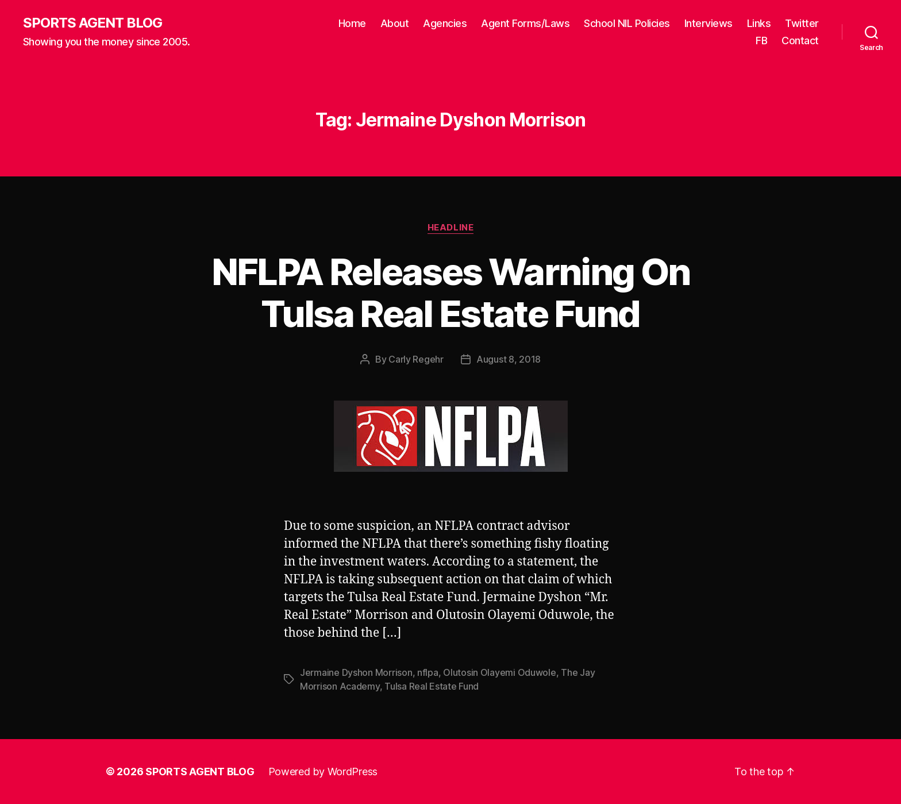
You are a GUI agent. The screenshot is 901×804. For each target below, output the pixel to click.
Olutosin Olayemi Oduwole (499, 672)
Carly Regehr (416, 359)
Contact (800, 40)
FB (761, 40)
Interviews (708, 23)
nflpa (427, 672)
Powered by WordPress (323, 771)
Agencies (445, 23)
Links (759, 23)
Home (352, 23)
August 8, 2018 (508, 359)
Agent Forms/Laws (525, 23)
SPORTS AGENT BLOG (92, 23)
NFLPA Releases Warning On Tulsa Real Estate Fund (450, 292)
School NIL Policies (627, 23)
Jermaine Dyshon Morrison (356, 672)
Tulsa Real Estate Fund (431, 686)
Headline (450, 227)
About (394, 23)
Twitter (802, 23)
